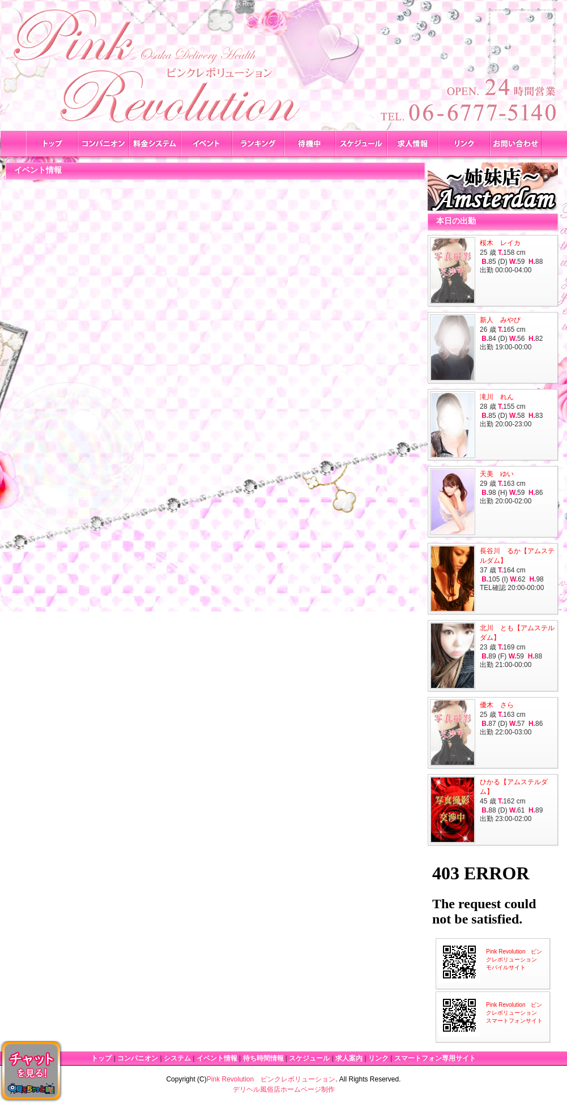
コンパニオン (137, 1058)
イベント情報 (217, 1058)
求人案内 (349, 1058)
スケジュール (309, 1058)
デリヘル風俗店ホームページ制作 (284, 1089)
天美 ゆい (497, 474)
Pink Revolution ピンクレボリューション (271, 1079)
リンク (378, 1058)
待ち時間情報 (263, 1058)
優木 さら (497, 705)
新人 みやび (500, 320)
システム (177, 1058)
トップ (101, 1058)
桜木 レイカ (500, 243)
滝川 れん (497, 397)
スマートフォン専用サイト (435, 1058)
